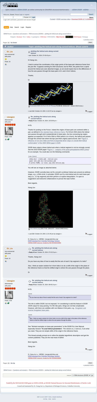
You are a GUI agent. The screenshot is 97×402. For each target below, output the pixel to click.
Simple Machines (57, 397)
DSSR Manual (77, 37)
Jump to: (69, 375)
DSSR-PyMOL (51, 37)
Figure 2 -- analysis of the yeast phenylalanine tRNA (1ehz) (68, 150)
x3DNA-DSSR (22, 10)
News (24, 37)
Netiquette (13, 37)
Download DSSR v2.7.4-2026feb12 (82, 19)
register (27, 14)
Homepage (85, 37)
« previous (86, 39)
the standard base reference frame (53, 132)
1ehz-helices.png (34, 228)
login (21, 14)
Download (19, 37)
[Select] (34, 156)
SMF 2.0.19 (40, 397)
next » (92, 39)
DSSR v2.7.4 (69, 37)
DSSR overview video (63, 19)
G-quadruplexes (35, 37)
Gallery (28, 37)
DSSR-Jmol (43, 37)
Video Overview (60, 37)
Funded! (52, 19)
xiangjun (11, 117)
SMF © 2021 (48, 397)
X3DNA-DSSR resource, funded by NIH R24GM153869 (44, 243)
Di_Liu (10, 51)
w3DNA (86, 10)
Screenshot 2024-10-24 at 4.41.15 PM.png (42, 106)
